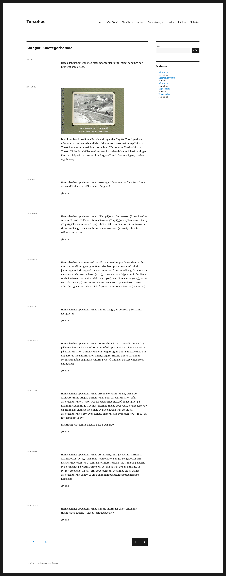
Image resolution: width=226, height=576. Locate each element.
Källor (171, 22)
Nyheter (194, 22)
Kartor (140, 22)
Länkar (182, 22)
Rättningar (163, 72)
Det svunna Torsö (167, 78)
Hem (100, 22)
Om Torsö (112, 22)
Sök (158, 46)
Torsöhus (36, 21)
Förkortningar (156, 22)
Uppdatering (164, 89)
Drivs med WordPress (48, 563)
